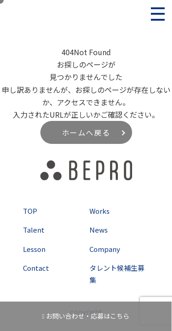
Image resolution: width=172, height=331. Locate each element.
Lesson (34, 249)
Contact (36, 268)
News (98, 229)
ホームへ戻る (86, 132)
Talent (33, 229)
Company (104, 249)
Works (99, 211)
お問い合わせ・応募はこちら (85, 315)
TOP (30, 211)
